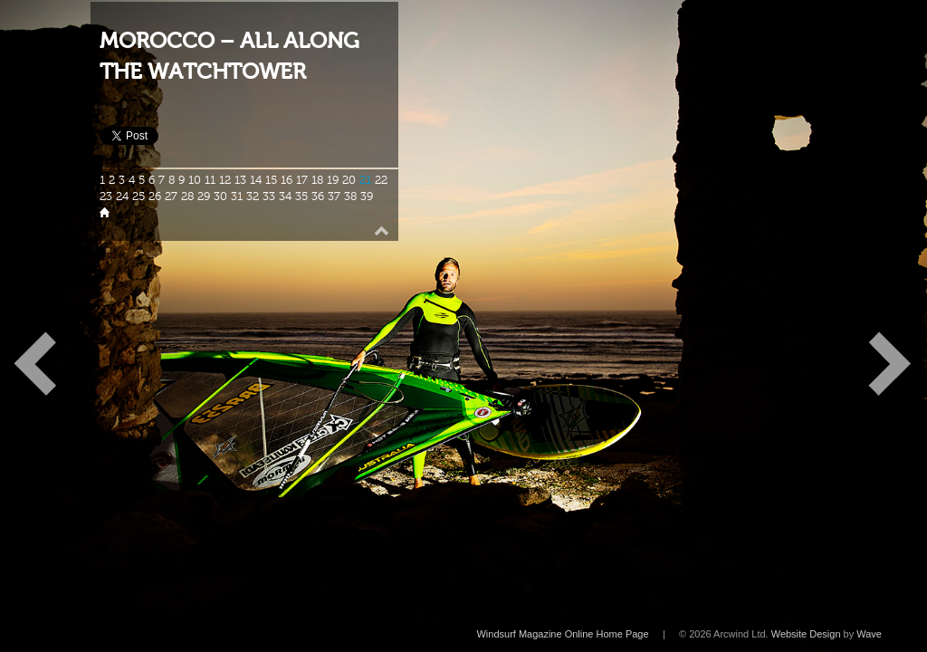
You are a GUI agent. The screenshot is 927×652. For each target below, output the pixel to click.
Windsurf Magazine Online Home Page (562, 633)
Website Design (806, 633)
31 (237, 196)
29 (203, 196)
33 (269, 196)
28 (187, 196)
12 (225, 180)
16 (286, 180)
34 (285, 196)
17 (302, 180)
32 (252, 196)
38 (350, 196)
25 (138, 196)
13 (240, 180)
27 (171, 196)
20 (349, 180)
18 (317, 180)
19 (333, 180)
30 (220, 196)
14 (256, 180)
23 (106, 196)
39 (366, 196)
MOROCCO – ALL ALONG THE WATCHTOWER (229, 56)
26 (154, 196)
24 (122, 196)
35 (301, 196)
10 (194, 180)
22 (381, 180)
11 (210, 180)
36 (317, 196)
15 (271, 180)
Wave (869, 633)
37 (334, 196)
